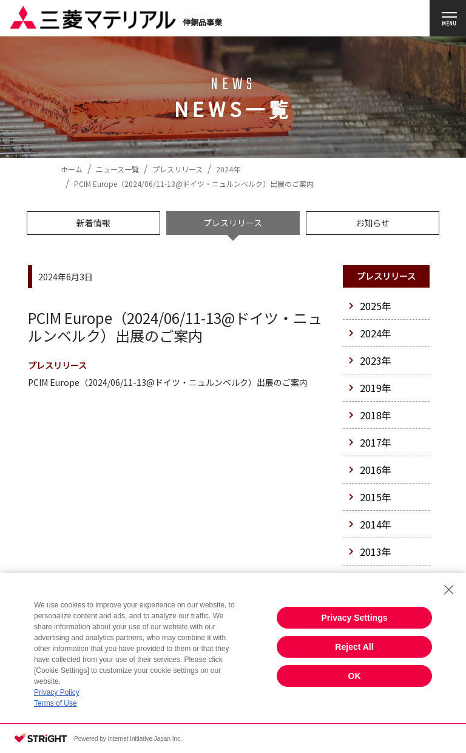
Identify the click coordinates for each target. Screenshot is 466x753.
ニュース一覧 (117, 169)
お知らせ (373, 223)
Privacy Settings (355, 618)
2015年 (370, 497)
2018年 (370, 415)
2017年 (370, 442)
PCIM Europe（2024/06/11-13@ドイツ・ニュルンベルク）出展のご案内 (168, 382)
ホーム (72, 169)
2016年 (370, 469)
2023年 (370, 360)
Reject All (354, 647)
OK (354, 676)
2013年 (370, 551)
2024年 (228, 169)
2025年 (370, 306)
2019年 (370, 387)
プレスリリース (177, 169)
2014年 (370, 524)
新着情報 (93, 223)
